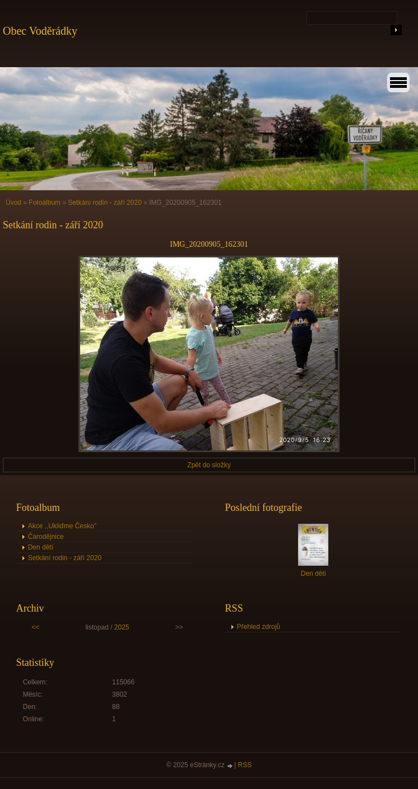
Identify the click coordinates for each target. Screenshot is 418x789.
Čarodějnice (46, 537)
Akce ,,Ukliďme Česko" (62, 526)
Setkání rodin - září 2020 (104, 202)
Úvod (13, 202)
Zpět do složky (208, 465)
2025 (121, 627)
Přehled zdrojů (258, 627)
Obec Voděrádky (40, 31)
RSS (245, 765)
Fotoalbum (45, 202)
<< (35, 627)
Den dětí (40, 547)
